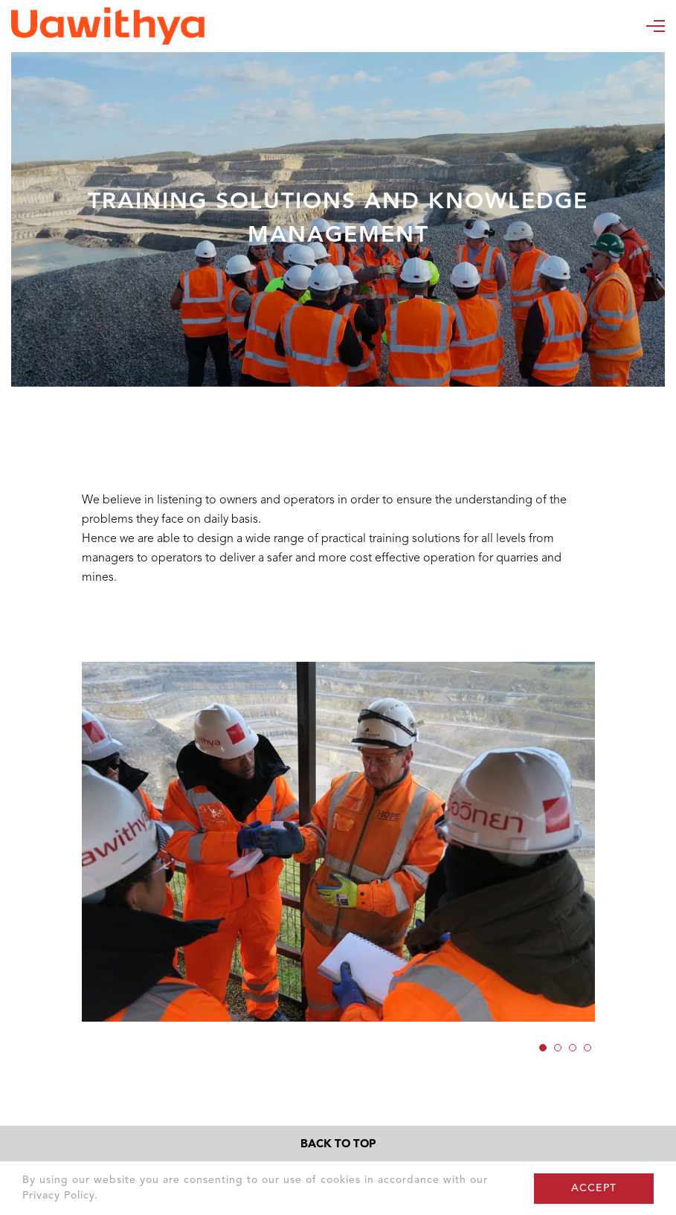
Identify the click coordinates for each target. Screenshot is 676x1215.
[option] (338, 842)
